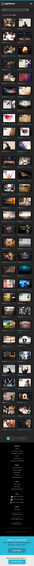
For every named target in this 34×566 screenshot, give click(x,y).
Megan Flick (26, 317)
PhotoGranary (27, 181)
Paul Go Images (27, 221)
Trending (17, 475)
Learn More (17, 550)
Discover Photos (17, 467)
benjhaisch (26, 235)
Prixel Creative (27, 70)
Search (27, 9)
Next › (24, 438)
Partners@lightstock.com (17, 519)
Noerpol (25, 402)
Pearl (8, 29)
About (17, 448)
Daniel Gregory (27, 290)
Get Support (17, 509)
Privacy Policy (17, 486)
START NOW (17, 561)
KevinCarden (26, 56)
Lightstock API (17, 458)
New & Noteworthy (17, 477)
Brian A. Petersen (22, 152)
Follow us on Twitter (18, 496)
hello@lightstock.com (17, 524)
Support (17, 456)
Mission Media (11, 221)
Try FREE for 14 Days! (17, 453)
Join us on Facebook (18, 499)
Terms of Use (17, 484)
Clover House (11, 361)
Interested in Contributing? (17, 461)
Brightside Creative (23, 331)
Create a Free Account (17, 451)
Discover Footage (17, 470)
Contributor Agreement (17, 489)
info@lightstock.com (17, 514)
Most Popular (17, 472)
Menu (31, 3)
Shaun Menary (11, 56)
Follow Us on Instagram (18, 502)
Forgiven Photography (7, 347)
